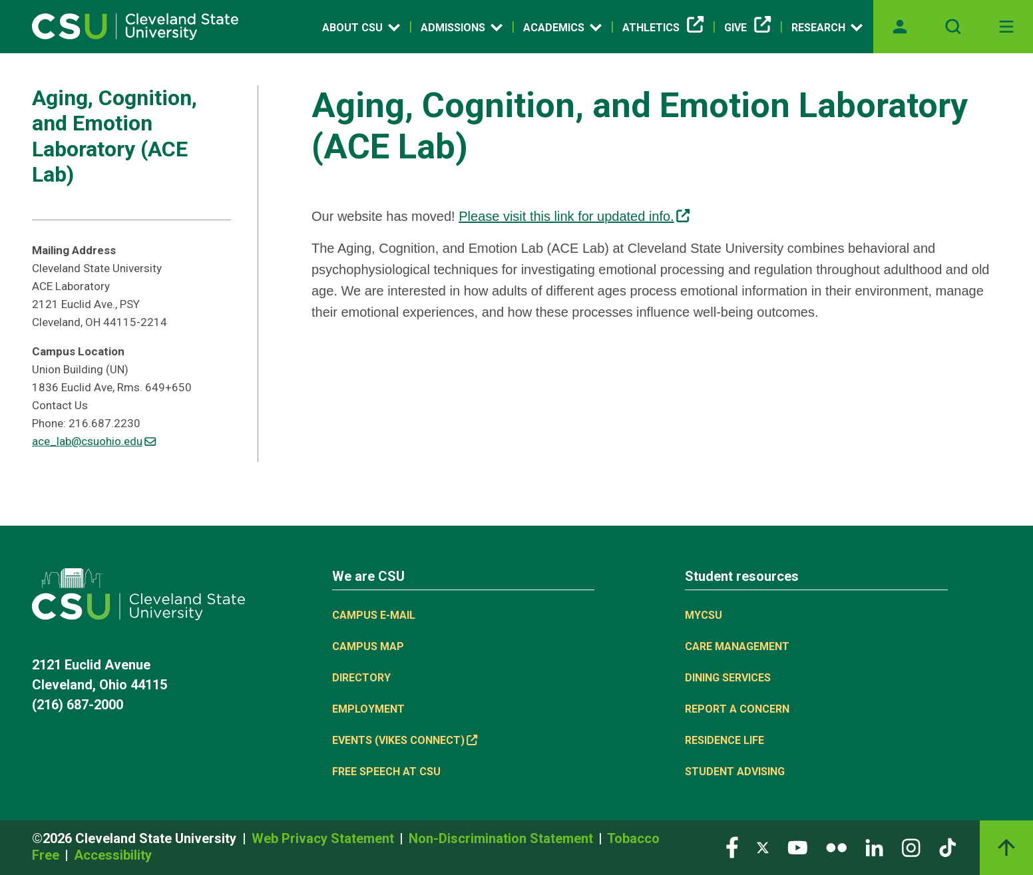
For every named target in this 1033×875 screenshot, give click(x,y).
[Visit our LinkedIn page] (874, 846)
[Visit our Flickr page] (836, 846)
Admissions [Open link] (462, 27)
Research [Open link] (827, 27)
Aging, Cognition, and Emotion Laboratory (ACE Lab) (114, 136)
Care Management (737, 646)
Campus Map (368, 646)
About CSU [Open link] (361, 27)
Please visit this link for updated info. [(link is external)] (574, 216)
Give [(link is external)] (747, 28)
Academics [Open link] (562, 27)
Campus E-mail (373, 615)
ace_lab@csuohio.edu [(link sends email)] (94, 441)
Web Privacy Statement (324, 838)
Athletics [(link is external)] (663, 28)
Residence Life (724, 740)
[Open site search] (953, 26)
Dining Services (728, 677)
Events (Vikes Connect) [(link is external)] (404, 740)
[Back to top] (1006, 847)
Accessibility (113, 855)
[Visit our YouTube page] (797, 846)
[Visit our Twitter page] (763, 846)
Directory (361, 677)
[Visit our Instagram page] (911, 846)
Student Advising (735, 771)
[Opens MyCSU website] (900, 26)
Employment (368, 709)
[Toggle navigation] (1006, 26)
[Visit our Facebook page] (732, 846)
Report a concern (737, 709)
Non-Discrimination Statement (502, 838)
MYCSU (703, 615)
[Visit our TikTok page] (947, 846)
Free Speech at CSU (386, 771)
